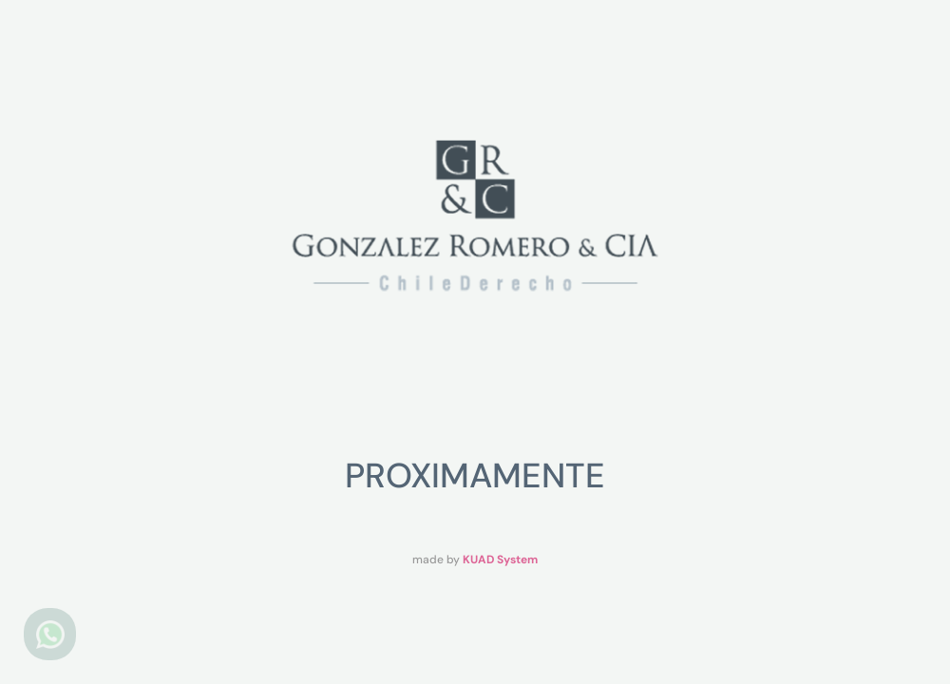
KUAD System (500, 559)
